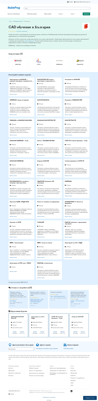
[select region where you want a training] (21, 349)
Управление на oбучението (58, 370)
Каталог (11, 368)
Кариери (73, 380)
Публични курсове (32, 14)
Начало (10, 21)
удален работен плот (30, 41)
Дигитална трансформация (58, 368)
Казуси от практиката (35, 370)
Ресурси (11, 375)
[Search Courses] (57, 8)
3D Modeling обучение (18, 21)
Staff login (49, 400)
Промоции (12, 370)
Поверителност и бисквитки (49, 397)
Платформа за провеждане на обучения (58, 373)
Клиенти (73, 375)
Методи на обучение (15, 373)
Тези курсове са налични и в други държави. (47, 348)
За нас (72, 14)
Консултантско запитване (36, 373)
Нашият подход (33, 368)
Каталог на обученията (14, 14)
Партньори (74, 373)
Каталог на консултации (36, 375)
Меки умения (47, 14)
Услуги (61, 14)
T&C (72, 385)
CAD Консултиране (68, 348)
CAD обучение (27, 21)
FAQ (72, 383)
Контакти (86, 14)
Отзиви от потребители (78, 378)
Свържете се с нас (90, 398)
